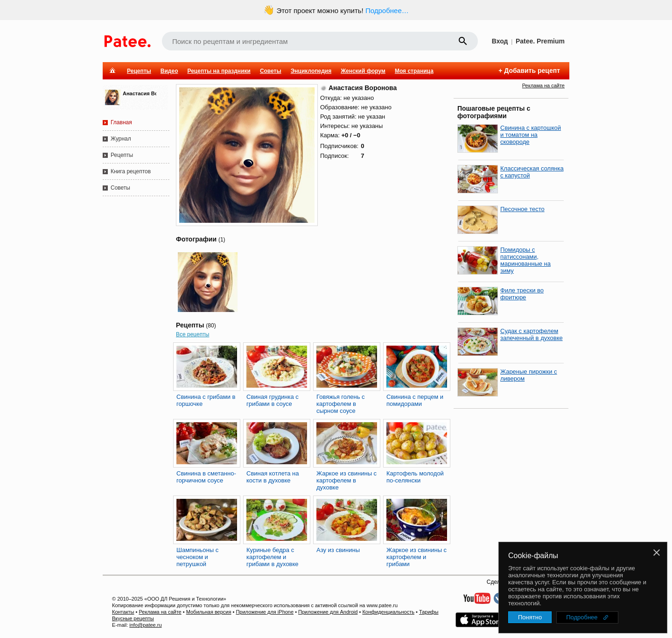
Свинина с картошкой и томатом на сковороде (530, 134)
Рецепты (139, 71)
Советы (270, 71)
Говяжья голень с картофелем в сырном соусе (340, 403)
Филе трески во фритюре (522, 294)
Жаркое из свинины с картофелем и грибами (416, 556)
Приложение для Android (327, 612)
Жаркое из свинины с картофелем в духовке (346, 480)
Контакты (123, 612)
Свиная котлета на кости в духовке (272, 477)
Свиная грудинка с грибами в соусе (272, 400)
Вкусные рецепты (133, 618)
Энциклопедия (311, 71)
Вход (500, 41)
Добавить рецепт (532, 70)
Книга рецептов (131, 171)
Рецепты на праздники (218, 71)
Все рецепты (192, 334)
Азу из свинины (338, 549)
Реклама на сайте (543, 85)
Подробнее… (387, 10)
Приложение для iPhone (265, 612)
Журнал (121, 138)
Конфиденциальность (388, 612)
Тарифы (429, 612)
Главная (121, 122)
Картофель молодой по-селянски (415, 477)
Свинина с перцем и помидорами (414, 400)
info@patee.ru (145, 625)
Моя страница (414, 71)
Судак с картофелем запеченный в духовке (531, 334)
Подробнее (581, 617)
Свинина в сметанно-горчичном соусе (206, 477)
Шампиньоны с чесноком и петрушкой (197, 556)
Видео (169, 71)
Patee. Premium (540, 41)
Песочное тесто (522, 209)
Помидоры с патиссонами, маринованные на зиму (525, 260)
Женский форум (363, 71)
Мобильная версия (208, 612)
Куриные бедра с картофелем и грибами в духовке (272, 556)
